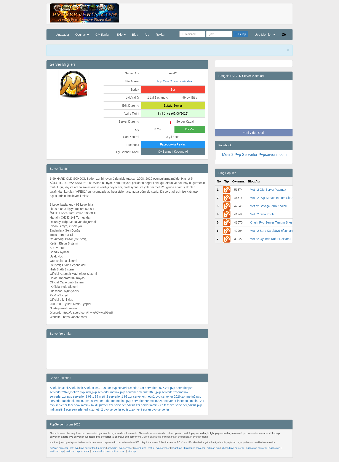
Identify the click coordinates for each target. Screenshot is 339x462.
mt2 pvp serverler (59, 448)
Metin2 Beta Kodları (263, 214)
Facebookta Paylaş (173, 144)
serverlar (112, 448)
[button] (283, 34)
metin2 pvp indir (80, 392)
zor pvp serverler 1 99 (76, 396)
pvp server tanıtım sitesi (93, 448)
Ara (147, 34)
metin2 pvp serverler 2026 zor (165, 396)
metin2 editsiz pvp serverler (168, 405)
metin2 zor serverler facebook (169, 401)
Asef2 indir (76, 388)
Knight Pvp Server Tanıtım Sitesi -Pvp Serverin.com (284, 222)
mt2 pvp (74, 448)
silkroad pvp (213, 448)
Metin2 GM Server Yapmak (268, 189)
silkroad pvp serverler (233, 448)
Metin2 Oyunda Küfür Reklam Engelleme (277, 239)
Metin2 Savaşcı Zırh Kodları (268, 206)
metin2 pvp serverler (159, 448)
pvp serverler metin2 (105, 392)
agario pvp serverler (256, 448)
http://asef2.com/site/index (174, 81)
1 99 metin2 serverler (106, 396)
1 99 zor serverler (133, 396)
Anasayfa (62, 34)
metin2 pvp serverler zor (132, 401)
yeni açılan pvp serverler (152, 409)
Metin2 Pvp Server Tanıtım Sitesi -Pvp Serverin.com (284, 198)
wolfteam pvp (57, 451)
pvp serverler (126, 448)
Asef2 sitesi (91, 388)
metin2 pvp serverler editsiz (74, 409)
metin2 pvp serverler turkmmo (95, 401)
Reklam (161, 34)
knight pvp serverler (194, 448)
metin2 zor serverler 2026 (147, 388)
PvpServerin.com (110, 50)
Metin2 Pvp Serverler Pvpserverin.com (254, 154)
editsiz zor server (138, 405)
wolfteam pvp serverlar (78, 451)
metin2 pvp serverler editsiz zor (115, 409)
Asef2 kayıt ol (59, 388)
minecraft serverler (115, 451)
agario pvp (274, 448)
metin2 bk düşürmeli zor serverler (103, 405)
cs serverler (97, 451)
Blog (135, 34)
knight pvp (176, 448)
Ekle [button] (121, 34)
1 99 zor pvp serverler (114, 388)
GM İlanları (102, 34)
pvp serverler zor (167, 392)
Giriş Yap (240, 34)
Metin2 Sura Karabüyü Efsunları (271, 230)
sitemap (131, 451)
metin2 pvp (140, 448)
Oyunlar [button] (82, 34)
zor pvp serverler (176, 388)
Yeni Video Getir (254, 132)
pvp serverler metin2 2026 (137, 392)
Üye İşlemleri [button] (265, 34)
